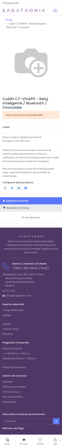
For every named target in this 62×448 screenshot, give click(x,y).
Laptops (6, 324)
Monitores (7, 334)
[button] (11, 3)
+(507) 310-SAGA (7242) (30, 268)
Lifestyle (6, 315)
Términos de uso (11, 391)
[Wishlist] (40, 441)
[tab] (31, 200)
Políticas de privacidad (14, 387)
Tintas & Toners (10, 329)
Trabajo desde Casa (12, 310)
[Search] (7, 441)
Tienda (8, 20)
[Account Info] (55, 441)
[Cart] (23, 441)
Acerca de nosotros (12, 396)
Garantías (7, 381)
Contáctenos (9, 402)
